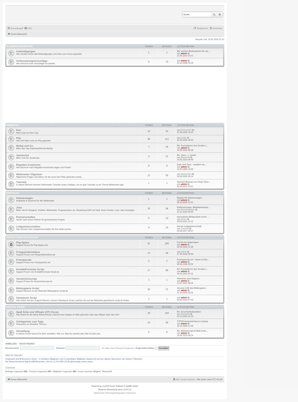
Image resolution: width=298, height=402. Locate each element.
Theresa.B (107, 371)
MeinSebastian (188, 209)
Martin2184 (186, 174)
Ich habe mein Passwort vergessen (118, 348)
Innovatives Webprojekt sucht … (193, 217)
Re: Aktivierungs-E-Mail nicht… (192, 331)
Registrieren (27, 344)
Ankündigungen (25, 51)
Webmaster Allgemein (29, 174)
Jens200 (185, 228)
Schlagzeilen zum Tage (29, 321)
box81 (184, 138)
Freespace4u (24, 259)
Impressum (131, 393)
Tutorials (21, 182)
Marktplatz (12, 193)
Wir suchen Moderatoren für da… (193, 51)
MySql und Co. (25, 145)
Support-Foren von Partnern (22, 238)
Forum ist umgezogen (188, 242)
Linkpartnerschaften (28, 226)
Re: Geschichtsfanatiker (189, 312)
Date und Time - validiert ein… (192, 164)
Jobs (19, 207)
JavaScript (22, 155)
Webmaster (12, 125)
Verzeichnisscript (26, 278)
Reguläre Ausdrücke (28, 164)
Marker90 (185, 157)
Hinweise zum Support (188, 278)
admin (184, 53)
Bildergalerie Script (27, 288)
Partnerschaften (25, 217)
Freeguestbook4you (28, 252)
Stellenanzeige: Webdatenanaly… (193, 207)
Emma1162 (186, 130)
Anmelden (11, 344)
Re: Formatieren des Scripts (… (192, 145)
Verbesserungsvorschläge (31, 60)
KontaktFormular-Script (30, 269)
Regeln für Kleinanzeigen (189, 198)
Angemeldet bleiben (146, 348)
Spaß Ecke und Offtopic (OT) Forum (37, 312)
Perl (18, 130)
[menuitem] (28, 28)
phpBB (105, 386)
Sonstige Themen (15, 307)
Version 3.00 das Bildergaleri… (192, 288)
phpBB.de (127, 390)
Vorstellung (23, 331)
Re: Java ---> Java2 (186, 155)
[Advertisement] (119, 95)
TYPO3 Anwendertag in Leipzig (192, 321)
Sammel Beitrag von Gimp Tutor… (194, 182)
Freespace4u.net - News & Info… (193, 259)
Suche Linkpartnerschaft (189, 226)
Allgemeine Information (19, 46)
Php (18, 138)
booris (184, 219)
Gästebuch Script (26, 297)
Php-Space (22, 242)
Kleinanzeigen (24, 198)
